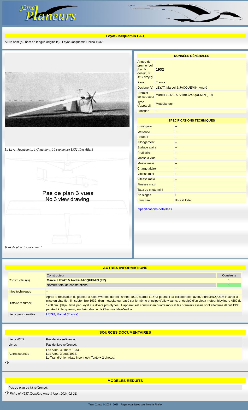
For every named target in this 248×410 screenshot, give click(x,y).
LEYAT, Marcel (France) (62, 314)
